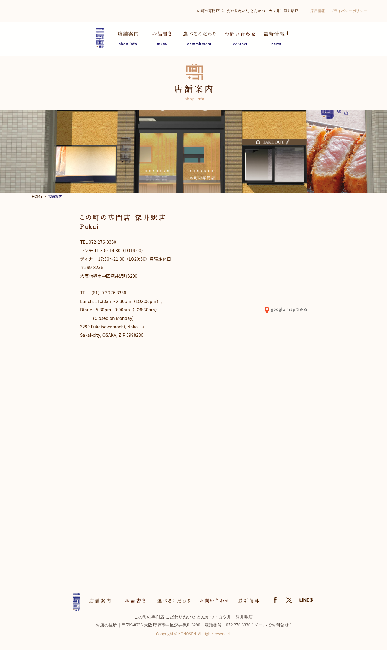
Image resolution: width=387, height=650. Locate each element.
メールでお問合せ (271, 625)
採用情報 (317, 11)
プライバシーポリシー (348, 11)
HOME (37, 196)
